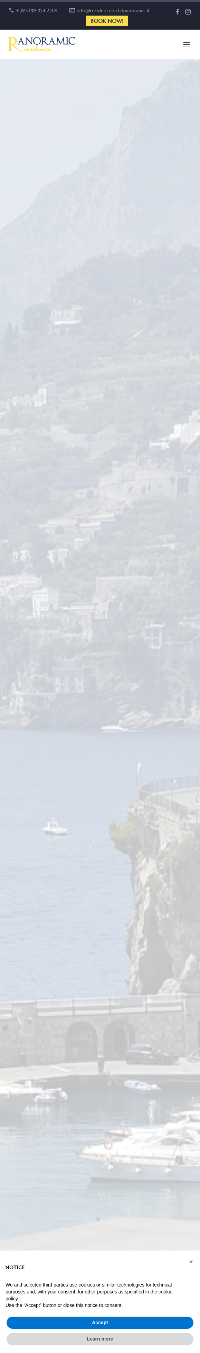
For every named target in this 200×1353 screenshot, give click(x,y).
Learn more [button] (100, 1339)
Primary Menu (186, 44)
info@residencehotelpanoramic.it (113, 10)
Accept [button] (100, 1322)
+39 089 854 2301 (37, 10)
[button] (191, 1261)
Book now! (107, 20)
